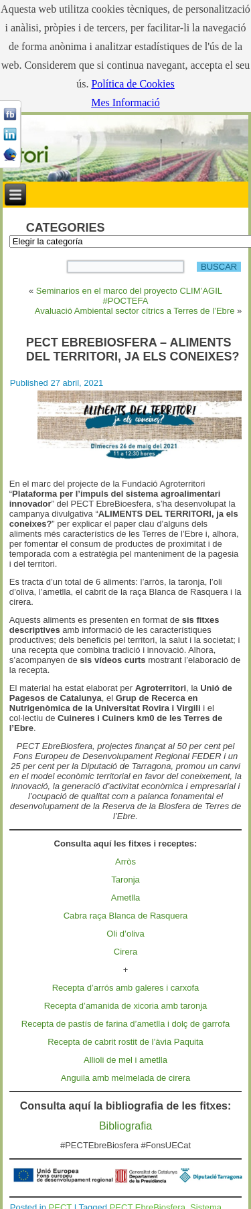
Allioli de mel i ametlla (125, 1060)
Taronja (125, 880)
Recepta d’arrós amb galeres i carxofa (125, 988)
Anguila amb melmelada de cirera (126, 1078)
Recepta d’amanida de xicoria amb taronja (125, 1006)
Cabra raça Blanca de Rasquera (126, 916)
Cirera (125, 952)
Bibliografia (125, 1126)
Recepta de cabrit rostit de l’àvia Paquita (125, 1042)
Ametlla (125, 898)
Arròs (125, 862)
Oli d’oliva (125, 934)
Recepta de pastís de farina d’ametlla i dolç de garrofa (125, 1024)
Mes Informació (125, 102)
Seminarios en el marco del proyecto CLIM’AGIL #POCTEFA (129, 296)
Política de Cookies (132, 83)
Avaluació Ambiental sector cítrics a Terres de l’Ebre (135, 311)
